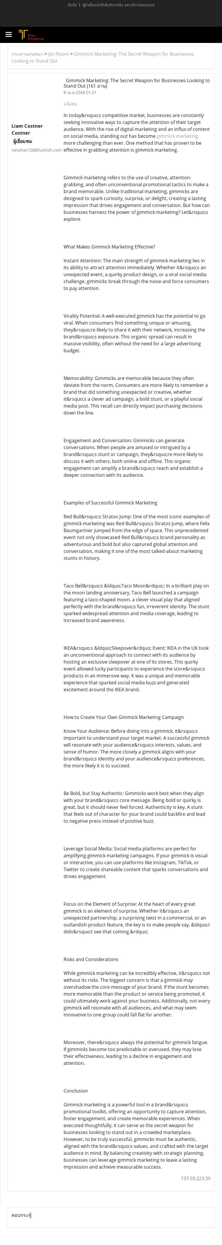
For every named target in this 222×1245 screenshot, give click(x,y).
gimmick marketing (177, 136)
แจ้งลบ (70, 104)
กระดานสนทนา (27, 54)
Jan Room (58, 54)
